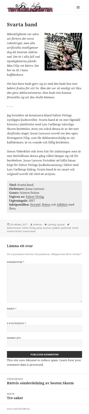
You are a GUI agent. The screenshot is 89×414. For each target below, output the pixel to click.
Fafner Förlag (35, 196)
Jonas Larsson (44, 227)
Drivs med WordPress (18, 408)
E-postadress (17, 323)
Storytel (35, 204)
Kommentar (16, 262)
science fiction (14, 231)
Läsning (52, 224)
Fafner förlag (29, 227)
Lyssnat (61, 224)
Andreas (37, 224)
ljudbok (56, 227)
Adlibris (62, 204)
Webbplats (14, 338)
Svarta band (29, 231)
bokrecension (14, 227)
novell (75, 227)
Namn (12, 308)
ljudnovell (66, 227)
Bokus (46, 204)
